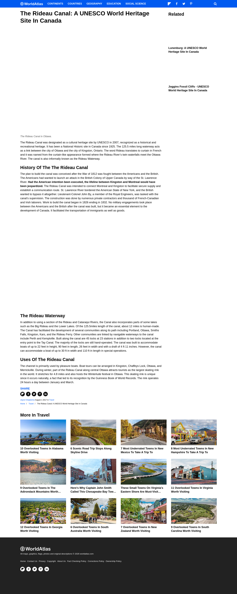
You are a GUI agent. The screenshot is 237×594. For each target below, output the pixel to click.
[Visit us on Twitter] (34, 569)
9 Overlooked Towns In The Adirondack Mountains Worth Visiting (39, 491)
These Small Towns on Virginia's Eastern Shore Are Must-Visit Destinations (142, 491)
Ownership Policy (113, 561)
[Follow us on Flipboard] (22, 569)
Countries (75, 3)
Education (114, 3)
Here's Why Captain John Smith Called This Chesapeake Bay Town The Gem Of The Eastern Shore (93, 491)
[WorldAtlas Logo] (32, 4)
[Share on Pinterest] (39, 394)
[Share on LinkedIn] (45, 394)
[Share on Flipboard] (22, 394)
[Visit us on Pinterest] (40, 569)
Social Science (135, 3)
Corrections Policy (96, 561)
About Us (61, 561)
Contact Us (32, 561)
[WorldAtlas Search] (215, 4)
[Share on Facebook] (28, 394)
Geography (94, 3)
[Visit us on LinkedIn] (46, 569)
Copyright (51, 561)
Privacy (42, 561)
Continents (55, 3)
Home (23, 561)
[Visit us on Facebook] (28, 569)
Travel (51, 400)
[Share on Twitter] (34, 394)
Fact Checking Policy (76, 561)
